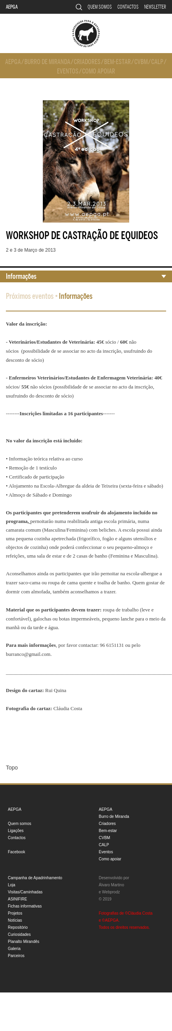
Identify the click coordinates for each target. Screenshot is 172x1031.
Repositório (18, 927)
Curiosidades (19, 934)
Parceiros (16, 956)
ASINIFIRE (17, 899)
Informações (21, 276)
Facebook (16, 852)
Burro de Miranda (47, 62)
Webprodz (111, 892)
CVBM (141, 62)
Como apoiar (98, 71)
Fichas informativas (25, 906)
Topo (12, 767)
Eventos (68, 71)
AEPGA (12, 7)
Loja (11, 885)
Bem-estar (117, 62)
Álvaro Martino (111, 885)
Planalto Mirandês (23, 941)
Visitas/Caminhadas (25, 892)
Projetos (15, 913)
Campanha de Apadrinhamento (35, 878)
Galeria (14, 948)
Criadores (87, 62)
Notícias (15, 920)
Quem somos (100, 7)
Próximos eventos (30, 296)
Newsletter (155, 7)
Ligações (16, 830)
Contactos (128, 7)
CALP (157, 62)
